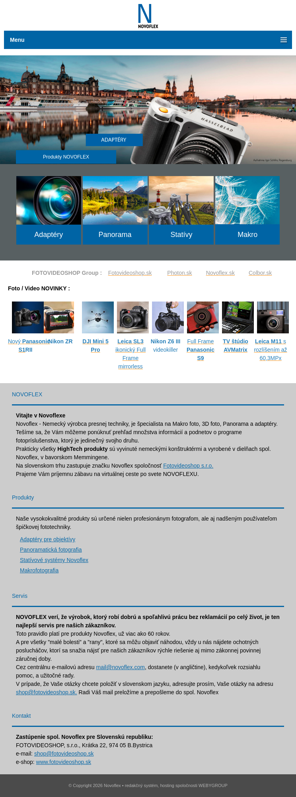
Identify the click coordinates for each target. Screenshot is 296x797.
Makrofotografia (39, 570)
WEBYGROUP (213, 785)
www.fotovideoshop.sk (64, 762)
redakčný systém (141, 785)
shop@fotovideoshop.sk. (46, 692)
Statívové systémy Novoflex (54, 560)
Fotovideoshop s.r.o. (188, 465)
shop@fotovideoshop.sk (64, 753)
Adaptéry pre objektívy (47, 539)
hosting (167, 785)
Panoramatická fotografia (51, 549)
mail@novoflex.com (120, 667)
